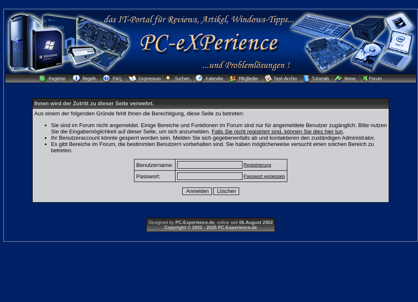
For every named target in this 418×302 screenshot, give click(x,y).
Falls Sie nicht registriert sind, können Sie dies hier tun (277, 131)
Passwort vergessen (264, 176)
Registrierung (257, 164)
